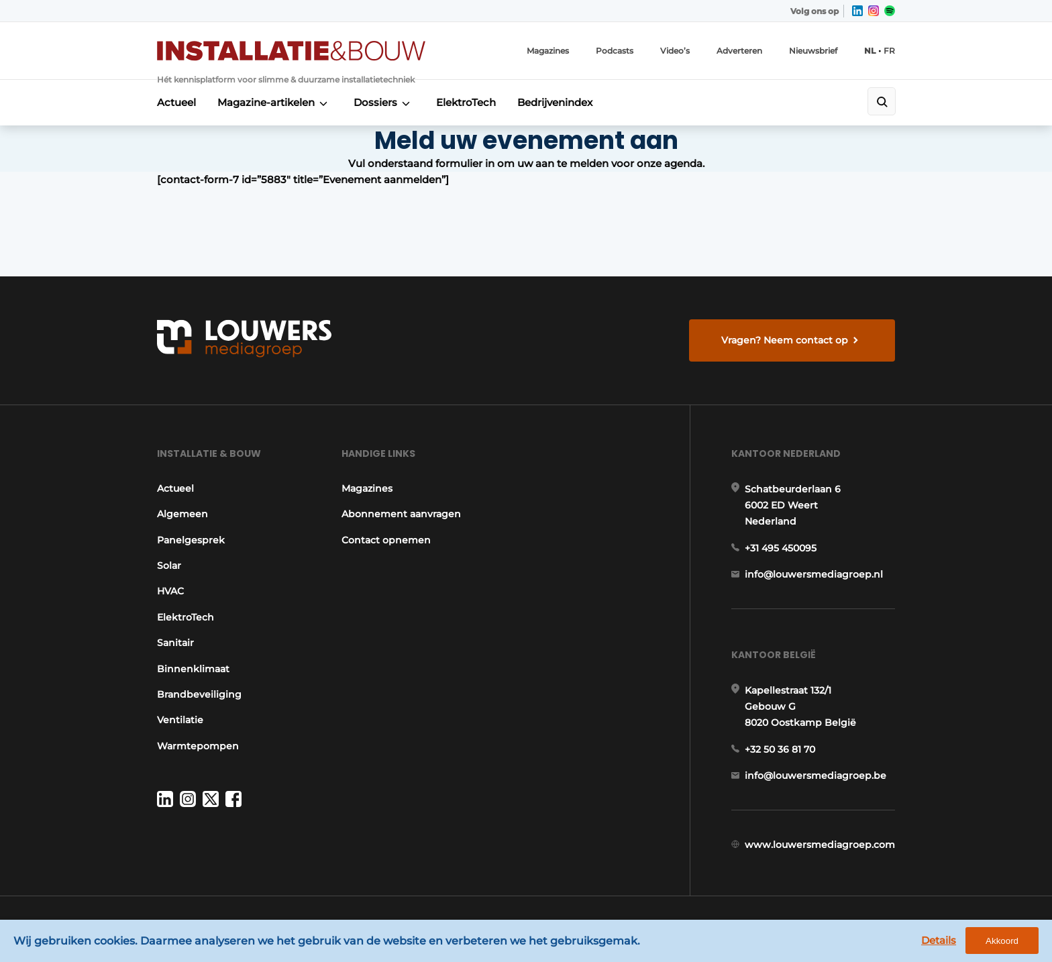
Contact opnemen (386, 540)
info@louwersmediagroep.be (815, 775)
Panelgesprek (191, 540)
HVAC (170, 591)
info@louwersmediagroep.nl (814, 574)
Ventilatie (180, 720)
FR (889, 51)
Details (938, 940)
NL (870, 51)
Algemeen (182, 514)
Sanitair (175, 643)
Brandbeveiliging (199, 694)
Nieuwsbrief (813, 51)
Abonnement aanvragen (401, 514)
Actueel (176, 102)
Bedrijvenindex (554, 102)
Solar (169, 565)
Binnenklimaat (193, 669)
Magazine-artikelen (266, 102)
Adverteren (739, 51)
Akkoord (1002, 941)
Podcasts (614, 51)
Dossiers (375, 102)
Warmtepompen (198, 746)
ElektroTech (466, 102)
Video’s (675, 51)
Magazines (548, 51)
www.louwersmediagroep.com (820, 845)
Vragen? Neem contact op (784, 340)
